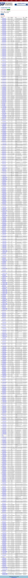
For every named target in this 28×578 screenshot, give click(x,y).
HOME (2, 0)
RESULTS (12, 0)
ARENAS (16, 0)
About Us (26, 0)
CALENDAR (7, 0)
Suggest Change (8, 9)
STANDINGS (21, 0)
